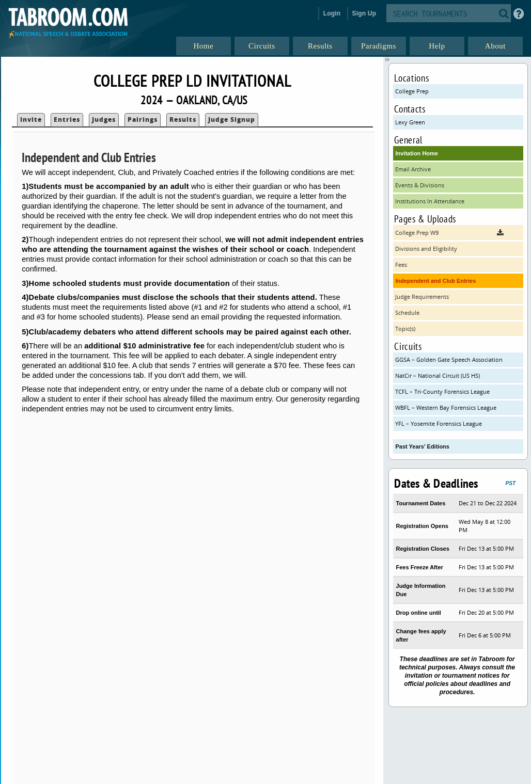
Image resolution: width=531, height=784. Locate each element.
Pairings (143, 119)
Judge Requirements (422, 296)
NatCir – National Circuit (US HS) (437, 375)
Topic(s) (405, 328)
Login (332, 13)
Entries (67, 119)
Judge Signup (231, 119)
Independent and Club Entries (435, 281)
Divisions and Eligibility (426, 248)
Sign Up (364, 13)
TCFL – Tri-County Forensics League (442, 391)
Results (182, 119)
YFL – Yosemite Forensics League (438, 423)
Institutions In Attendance (429, 201)
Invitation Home (416, 153)
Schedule (407, 312)
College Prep (412, 91)
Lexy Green (410, 122)
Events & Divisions (419, 185)
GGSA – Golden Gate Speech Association (449, 359)
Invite (31, 119)
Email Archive (413, 169)
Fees (401, 264)
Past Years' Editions (422, 446)
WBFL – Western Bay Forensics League (445, 407)
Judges (104, 119)
